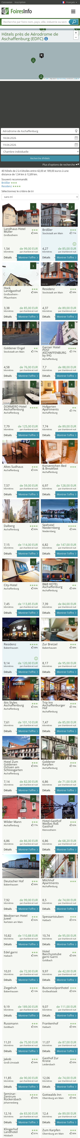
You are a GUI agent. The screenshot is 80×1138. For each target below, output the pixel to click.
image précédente (4, 215)
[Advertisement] (40, 102)
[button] (40, 54)
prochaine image (38, 215)
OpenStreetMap (61, 78)
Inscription (20, 2)
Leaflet (46, 78)
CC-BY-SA (76, 78)
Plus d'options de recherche (59, 164)
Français (71, 2)
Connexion (7, 2)
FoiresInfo (17, 11)
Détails (11, 257)
